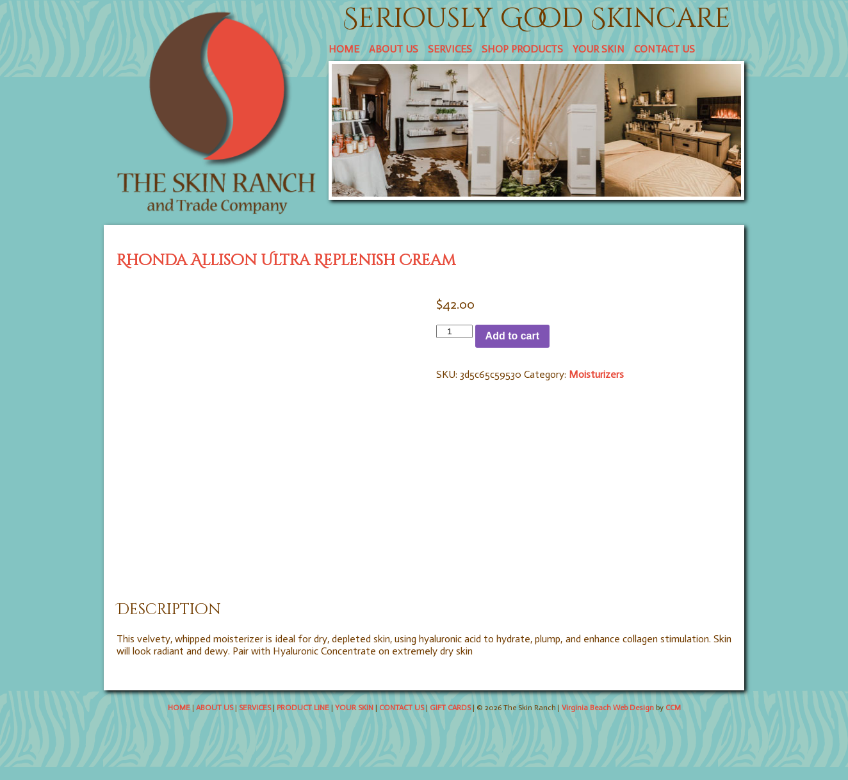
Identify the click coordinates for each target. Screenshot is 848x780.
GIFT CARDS (450, 707)
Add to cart (512, 335)
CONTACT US (664, 49)
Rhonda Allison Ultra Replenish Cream (286, 260)
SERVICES (450, 49)
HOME (344, 49)
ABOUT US (393, 49)
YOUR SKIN (598, 49)
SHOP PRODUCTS (522, 49)
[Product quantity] (454, 331)
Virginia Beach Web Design (608, 707)
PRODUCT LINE (303, 707)
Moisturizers (596, 374)
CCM (673, 707)
